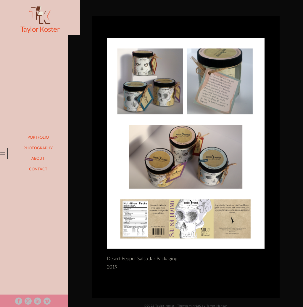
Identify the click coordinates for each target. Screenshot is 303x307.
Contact (41, 169)
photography (41, 148)
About (41, 159)
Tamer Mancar (218, 298)
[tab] (5, 153)
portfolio (40, 138)
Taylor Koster (35, 29)
